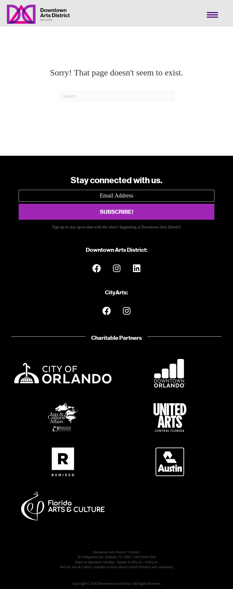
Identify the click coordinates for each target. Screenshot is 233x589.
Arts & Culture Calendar (88, 567)
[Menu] (212, 15)
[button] (116, 212)
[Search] (116, 96)
